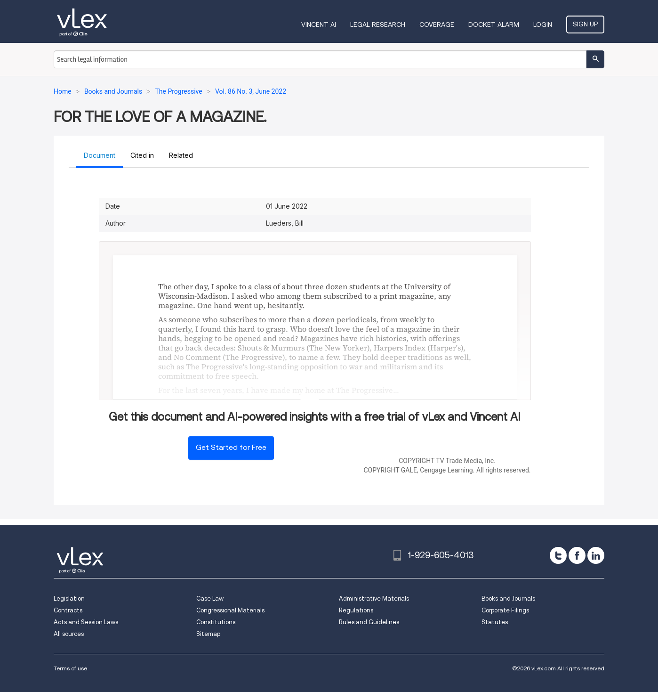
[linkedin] (595, 555)
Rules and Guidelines (369, 622)
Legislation (69, 598)
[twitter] (558, 555)
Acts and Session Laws (86, 622)
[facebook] (577, 555)
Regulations (356, 610)
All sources (69, 633)
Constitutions (215, 622)
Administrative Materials (374, 598)
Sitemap (208, 633)
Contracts (68, 610)
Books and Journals (508, 598)
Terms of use (70, 668)
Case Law (210, 598)
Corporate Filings (505, 610)
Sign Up (585, 24)
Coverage (436, 24)
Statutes (494, 622)
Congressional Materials (230, 610)
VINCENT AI (318, 24)
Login (542, 24)
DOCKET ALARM (493, 24)
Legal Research (377, 24)
